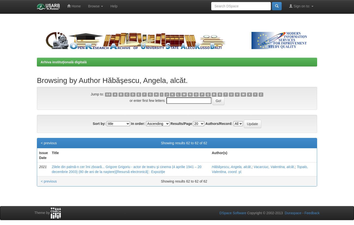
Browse (95, 6)
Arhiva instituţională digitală (64, 62)
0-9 (108, 94)
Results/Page (181, 124)
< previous (49, 143)
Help (114, 6)
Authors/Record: (218, 124)
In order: (138, 124)
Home (74, 6)
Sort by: (99, 124)
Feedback (312, 213)
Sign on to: (301, 6)
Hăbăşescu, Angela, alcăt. (232, 167)
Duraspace (293, 213)
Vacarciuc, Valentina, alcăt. (274, 167)
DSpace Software (233, 213)
